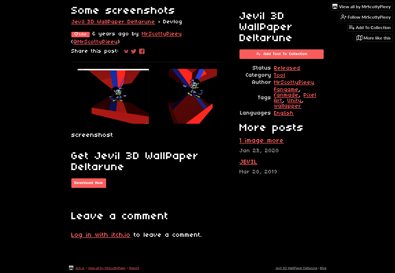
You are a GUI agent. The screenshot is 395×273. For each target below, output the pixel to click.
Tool (279, 75)
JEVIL (248, 162)
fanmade (286, 95)
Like (80, 34)
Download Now (88, 183)
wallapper (287, 106)
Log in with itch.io (101, 235)
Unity (294, 100)
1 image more (261, 140)
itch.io (79, 268)
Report (134, 268)
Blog (323, 268)
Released (287, 68)
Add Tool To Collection (281, 53)
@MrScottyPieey (96, 42)
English (284, 113)
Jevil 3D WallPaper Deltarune (113, 22)
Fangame (286, 89)
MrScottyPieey (162, 34)
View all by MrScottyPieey (107, 268)
